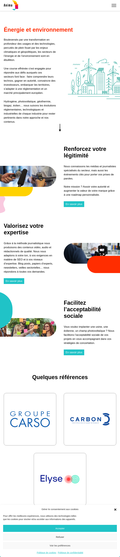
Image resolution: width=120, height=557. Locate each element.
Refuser (60, 537)
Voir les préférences (60, 545)
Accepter (60, 528)
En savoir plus (74, 204)
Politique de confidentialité (70, 552)
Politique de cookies (46, 552)
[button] (115, 509)
